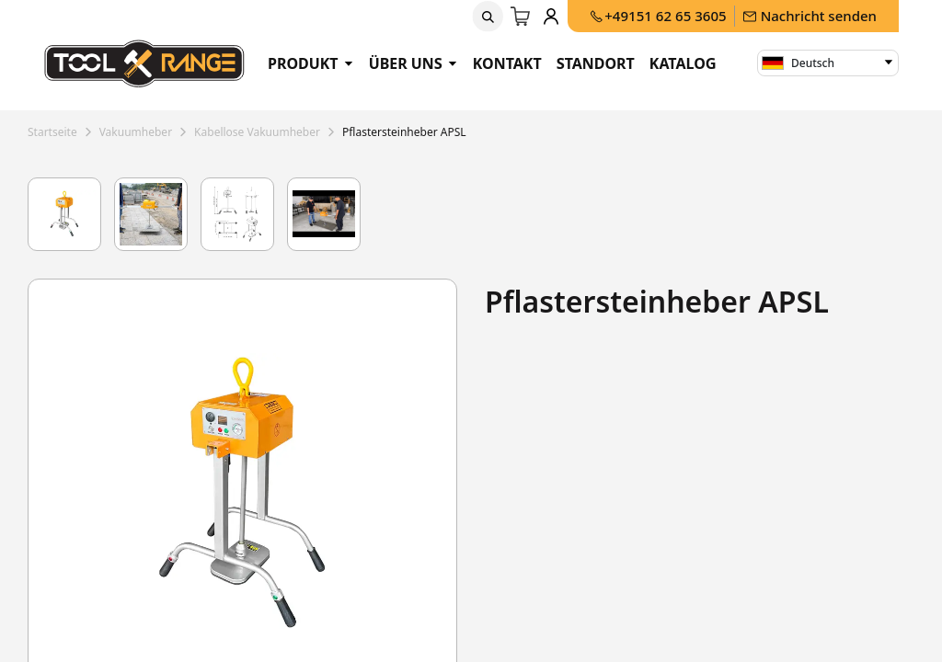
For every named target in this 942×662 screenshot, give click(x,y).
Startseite (52, 132)
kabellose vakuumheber (257, 132)
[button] (488, 16)
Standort (596, 63)
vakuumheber (135, 132)
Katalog (683, 63)
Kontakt (507, 63)
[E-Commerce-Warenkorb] (522, 17)
